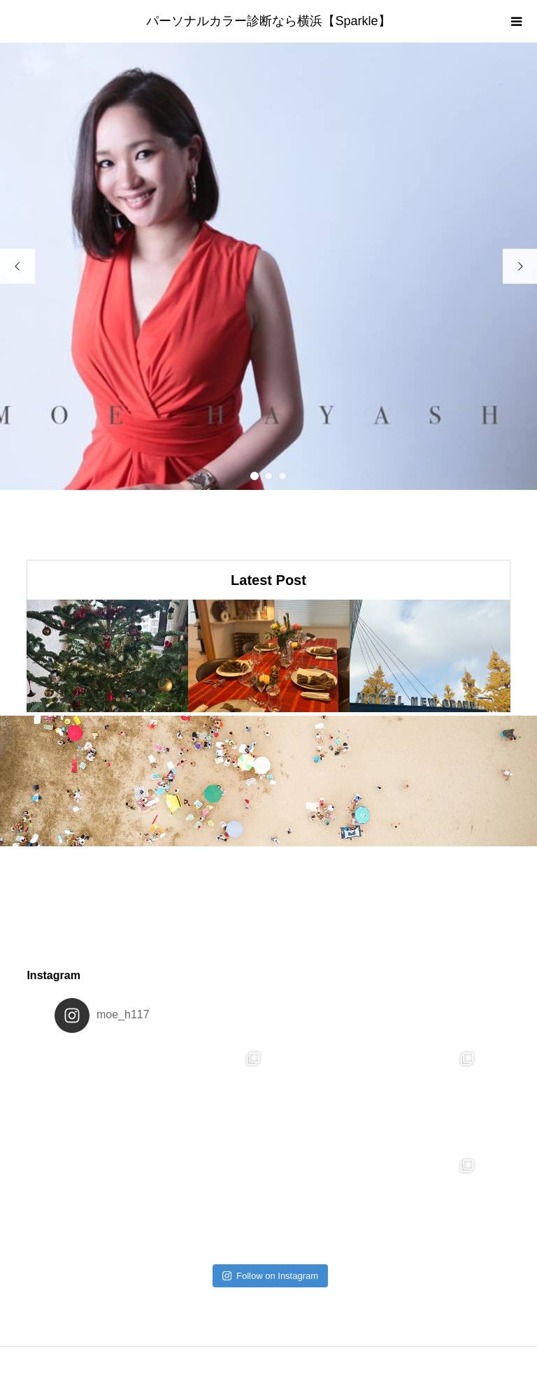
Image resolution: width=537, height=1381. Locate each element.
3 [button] (282, 476)
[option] (268, 266)
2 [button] (268, 476)
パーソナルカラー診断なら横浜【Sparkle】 (268, 21)
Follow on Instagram (270, 1276)
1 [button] (254, 476)
